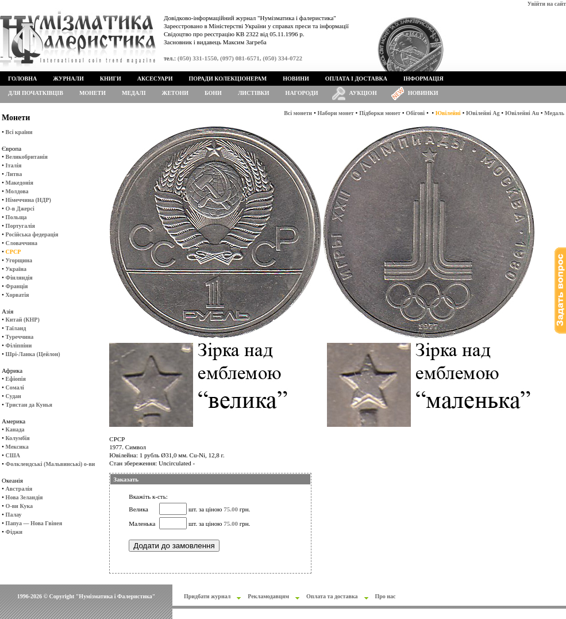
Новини (296, 78)
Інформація (423, 78)
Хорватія (17, 295)
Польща (16, 217)
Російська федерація (32, 234)
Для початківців (35, 93)
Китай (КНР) (23, 319)
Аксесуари (155, 78)
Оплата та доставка (332, 596)
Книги (110, 78)
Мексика (17, 447)
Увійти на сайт (547, 4)
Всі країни (19, 132)
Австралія (19, 489)
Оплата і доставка (356, 78)
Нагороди (302, 93)
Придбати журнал (207, 596)
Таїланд (16, 328)
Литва (14, 174)
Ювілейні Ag (483, 113)
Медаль (554, 113)
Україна (16, 269)
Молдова (17, 191)
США (13, 455)
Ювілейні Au (522, 113)
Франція (17, 286)
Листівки (253, 93)
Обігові (415, 113)
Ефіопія (16, 379)
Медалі (134, 93)
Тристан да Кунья (29, 405)
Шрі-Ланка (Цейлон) (33, 354)
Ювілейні (448, 113)
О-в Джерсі (20, 208)
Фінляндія (19, 277)
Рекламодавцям (268, 596)
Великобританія (27, 157)
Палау (14, 514)
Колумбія (18, 438)
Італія (14, 165)
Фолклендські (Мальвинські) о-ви (50, 464)
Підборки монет (380, 113)
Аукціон (363, 93)
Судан (13, 396)
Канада (15, 429)
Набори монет (336, 113)
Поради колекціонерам (227, 78)
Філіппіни (19, 345)
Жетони (175, 93)
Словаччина (21, 243)
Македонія (19, 182)
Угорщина (19, 260)
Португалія (20, 226)
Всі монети (298, 113)
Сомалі (15, 387)
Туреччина (20, 337)
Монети (92, 93)
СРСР (13, 252)
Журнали (68, 78)
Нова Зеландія (24, 497)
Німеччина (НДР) (28, 200)
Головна (22, 78)
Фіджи (14, 532)
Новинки (423, 93)
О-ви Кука (19, 506)
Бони (213, 93)
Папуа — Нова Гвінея (34, 523)
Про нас (385, 596)
